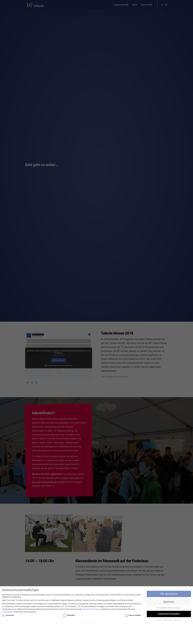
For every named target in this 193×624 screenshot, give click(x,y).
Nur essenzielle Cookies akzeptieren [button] (168, 608)
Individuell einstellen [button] (169, 614)
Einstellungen (7, 612)
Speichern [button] (168, 602)
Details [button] (159, 620)
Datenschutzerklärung (91, 609)
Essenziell (8, 616)
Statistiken (69, 616)
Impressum (177, 620)
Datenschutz (167, 620)
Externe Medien (133, 616)
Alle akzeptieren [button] (169, 594)
